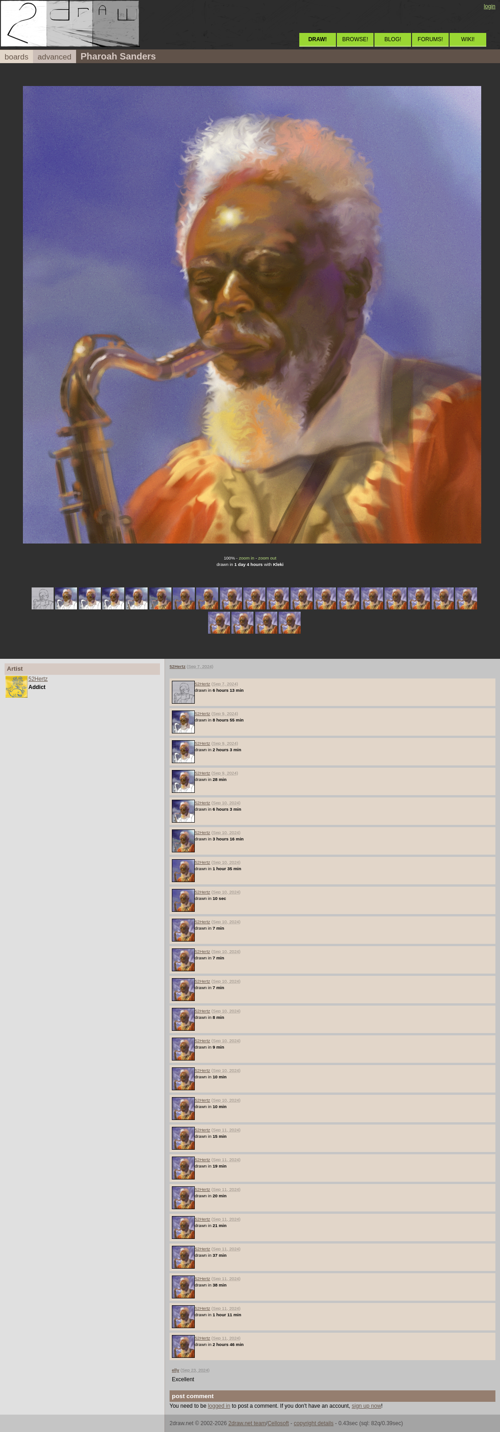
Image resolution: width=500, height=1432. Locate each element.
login (489, 6)
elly (175, 1370)
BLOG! (393, 39)
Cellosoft (278, 1423)
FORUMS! (430, 39)
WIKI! (467, 39)
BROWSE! (355, 39)
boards (16, 57)
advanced (54, 57)
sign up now (366, 1406)
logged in (219, 1406)
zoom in (246, 557)
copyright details (314, 1423)
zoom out (267, 557)
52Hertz (38, 679)
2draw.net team (247, 1423)
